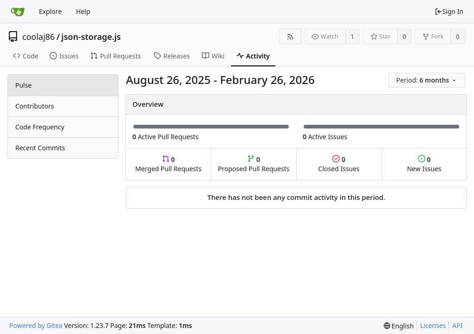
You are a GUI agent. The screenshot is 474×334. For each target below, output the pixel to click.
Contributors (34, 106)
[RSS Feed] (290, 36)
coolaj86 (38, 36)
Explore (50, 11)
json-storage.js (91, 36)
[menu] (427, 80)
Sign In (449, 11)
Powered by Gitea (35, 325)
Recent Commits (40, 147)
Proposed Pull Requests (254, 164)
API (457, 325)
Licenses (433, 325)
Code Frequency (39, 126)
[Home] (18, 11)
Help (83, 11)
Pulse (23, 85)
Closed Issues (339, 164)
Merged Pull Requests (168, 164)
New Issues (424, 164)
